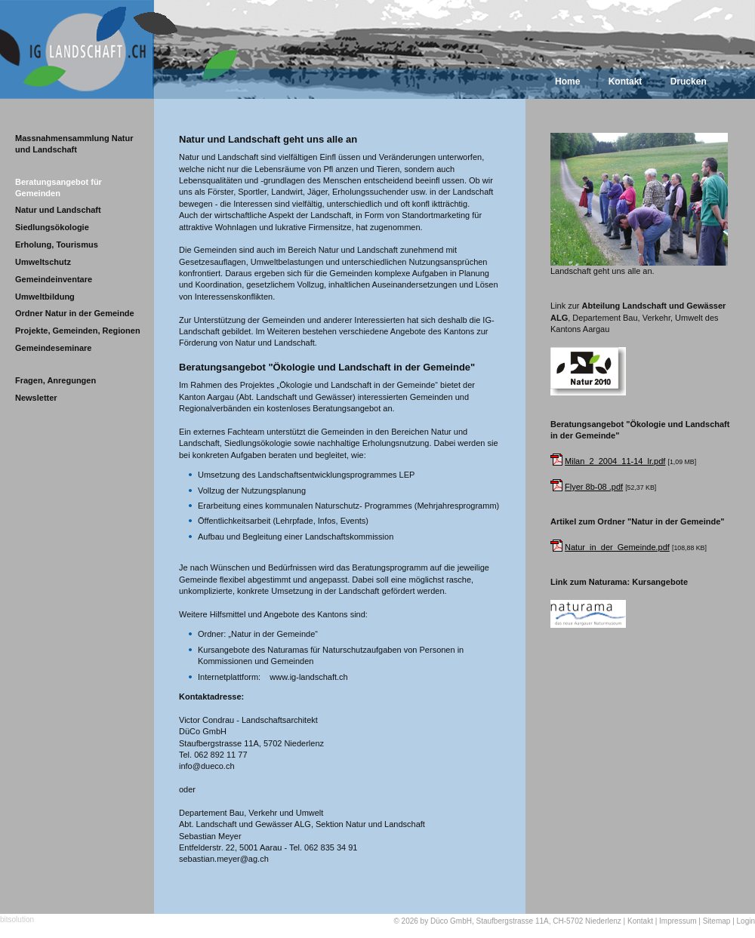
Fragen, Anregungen (55, 380)
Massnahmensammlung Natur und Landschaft (74, 144)
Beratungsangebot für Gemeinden (58, 187)
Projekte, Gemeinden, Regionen (77, 330)
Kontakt (626, 81)
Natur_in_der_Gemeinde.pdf (617, 547)
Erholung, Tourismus (56, 244)
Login (746, 921)
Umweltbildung (45, 296)
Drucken (688, 81)
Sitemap (717, 921)
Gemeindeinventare (53, 279)
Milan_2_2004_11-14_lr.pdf (615, 461)
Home (567, 81)
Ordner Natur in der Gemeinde (74, 313)
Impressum (677, 921)
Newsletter (36, 397)
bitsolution (17, 919)
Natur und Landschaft (58, 209)
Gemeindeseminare (53, 347)
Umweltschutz (43, 261)
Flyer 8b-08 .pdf (594, 486)
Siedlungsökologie (52, 227)
